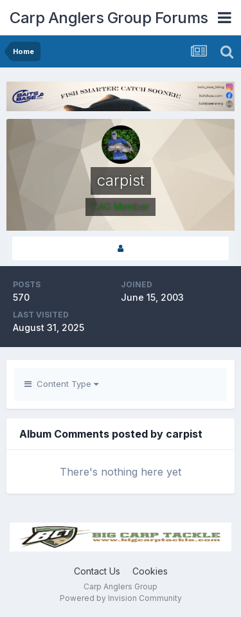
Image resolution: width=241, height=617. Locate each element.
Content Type (61, 384)
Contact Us (97, 571)
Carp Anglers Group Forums (109, 17)
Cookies (150, 571)
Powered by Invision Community (121, 598)
